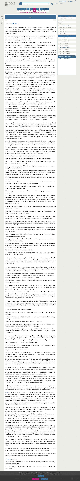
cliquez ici (41, 476)
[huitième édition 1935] (41, 10)
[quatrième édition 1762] (27, 10)
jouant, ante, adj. (65, 18)
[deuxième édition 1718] (21, 10)
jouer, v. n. (64, 41)
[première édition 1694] (18, 10)
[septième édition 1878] (37, 10)
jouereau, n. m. (65, 27)
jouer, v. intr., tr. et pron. (65, 25)
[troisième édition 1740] (24, 10)
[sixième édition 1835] (34, 10)
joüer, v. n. (64, 37)
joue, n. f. (61, 22)
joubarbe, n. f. (62, 20)
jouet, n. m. (61, 29)
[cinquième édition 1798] (31, 10)
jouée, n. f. (61, 24)
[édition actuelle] (46, 10)
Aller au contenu (9, 1)
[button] (2, 16)
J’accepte (35, 479)
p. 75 (7, 392)
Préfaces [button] (70, 1)
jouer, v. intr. (64, 51)
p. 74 (21, 126)
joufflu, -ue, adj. (62, 33)
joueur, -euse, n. (62, 31)
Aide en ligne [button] (62, 1)
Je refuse (45, 479)
